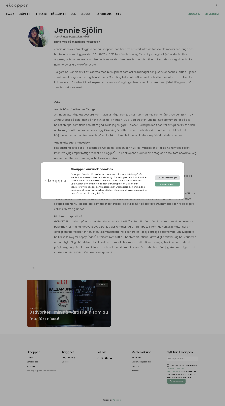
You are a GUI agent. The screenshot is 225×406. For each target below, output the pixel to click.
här (102, 193)
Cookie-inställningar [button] (167, 177)
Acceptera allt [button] (167, 184)
